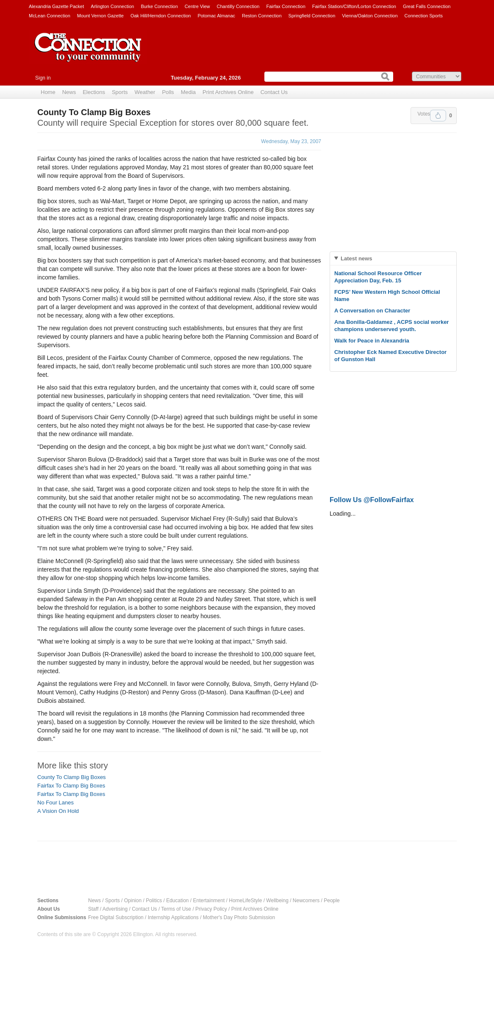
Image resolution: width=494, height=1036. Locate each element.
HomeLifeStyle (245, 900)
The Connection (88, 53)
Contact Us (274, 92)
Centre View (197, 6)
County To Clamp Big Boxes (71, 777)
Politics (154, 900)
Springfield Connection (312, 15)
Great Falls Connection (427, 6)
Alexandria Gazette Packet (56, 6)
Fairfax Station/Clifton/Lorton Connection (354, 6)
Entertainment (209, 900)
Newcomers (306, 900)
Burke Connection (159, 6)
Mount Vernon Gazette (100, 15)
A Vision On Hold (58, 811)
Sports (120, 92)
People (331, 900)
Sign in (43, 78)
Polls (168, 92)
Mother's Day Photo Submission (239, 917)
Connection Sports (424, 15)
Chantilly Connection (238, 6)
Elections (94, 92)
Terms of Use (176, 909)
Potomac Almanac (216, 15)
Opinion (133, 900)
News (69, 92)
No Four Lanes (55, 802)
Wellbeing (277, 900)
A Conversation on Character (372, 310)
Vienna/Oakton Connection (369, 15)
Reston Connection (262, 15)
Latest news (356, 258)
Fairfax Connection (285, 6)
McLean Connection (49, 15)
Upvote (438, 116)
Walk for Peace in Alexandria (371, 340)
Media (188, 92)
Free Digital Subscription (116, 917)
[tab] (393, 258)
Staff (93, 909)
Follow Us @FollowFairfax (372, 499)
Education (177, 900)
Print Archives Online (228, 92)
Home (48, 92)
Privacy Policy (211, 909)
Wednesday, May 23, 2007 (291, 141)
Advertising (115, 909)
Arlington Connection (112, 6)
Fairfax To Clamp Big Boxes (71, 785)
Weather (145, 92)
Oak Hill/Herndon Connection (160, 15)
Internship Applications (173, 917)
